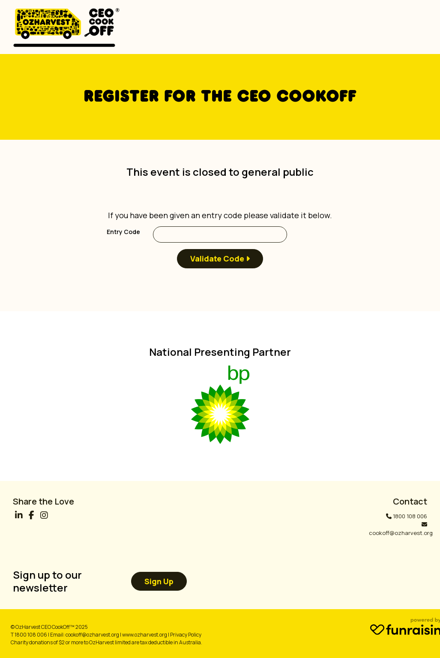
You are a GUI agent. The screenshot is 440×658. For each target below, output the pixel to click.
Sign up (159, 581)
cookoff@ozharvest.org (401, 533)
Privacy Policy (185, 634)
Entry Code (123, 232)
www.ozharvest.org (144, 634)
